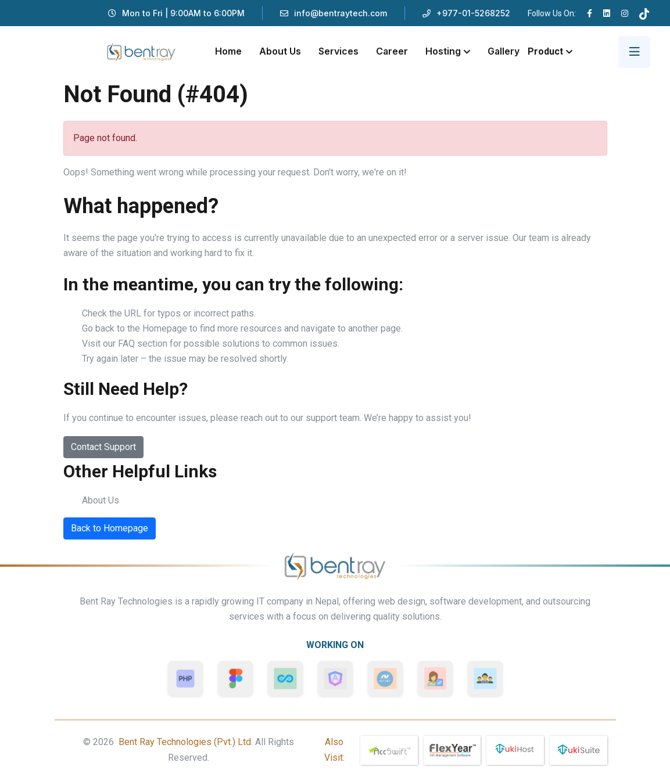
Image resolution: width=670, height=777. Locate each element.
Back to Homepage (109, 528)
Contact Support (103, 446)
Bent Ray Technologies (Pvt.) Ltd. (186, 741)
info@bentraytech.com (340, 13)
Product (545, 51)
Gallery (503, 51)
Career (392, 51)
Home (228, 51)
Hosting (443, 51)
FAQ (126, 343)
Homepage (164, 328)
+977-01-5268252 (473, 13)
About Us (280, 51)
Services (338, 51)
